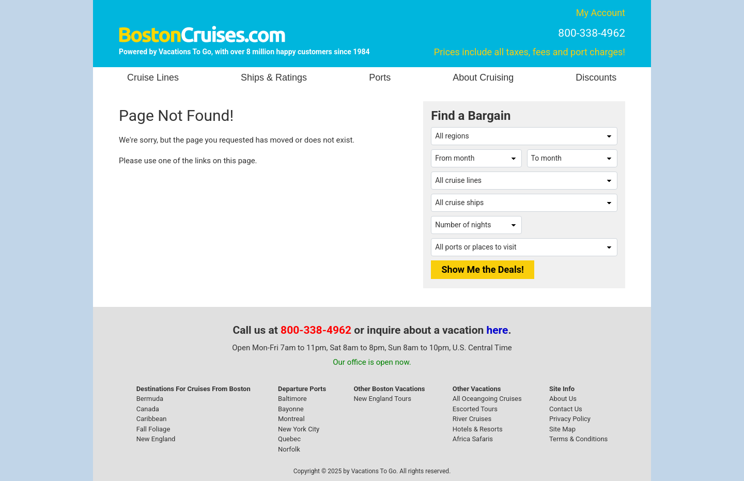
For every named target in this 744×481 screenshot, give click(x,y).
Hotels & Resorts (478, 429)
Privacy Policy (570, 419)
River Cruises (472, 419)
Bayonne (291, 409)
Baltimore (292, 398)
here (497, 330)
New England (156, 439)
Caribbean (151, 419)
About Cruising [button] (483, 77)
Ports (380, 77)
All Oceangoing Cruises (487, 398)
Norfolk (289, 449)
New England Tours (382, 398)
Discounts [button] (596, 77)
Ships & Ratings (274, 77)
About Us (563, 398)
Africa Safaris (473, 439)
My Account (600, 12)
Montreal (291, 419)
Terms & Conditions (578, 439)
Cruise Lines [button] (153, 77)
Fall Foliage (153, 429)
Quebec (289, 439)
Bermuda (149, 398)
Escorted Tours (475, 409)
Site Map (562, 429)
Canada (147, 409)
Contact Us (565, 409)
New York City (298, 429)
